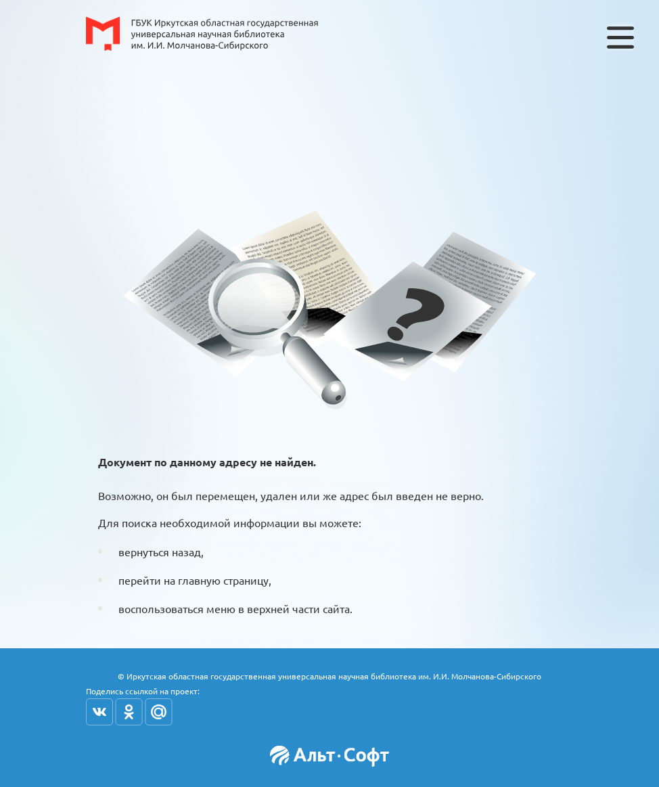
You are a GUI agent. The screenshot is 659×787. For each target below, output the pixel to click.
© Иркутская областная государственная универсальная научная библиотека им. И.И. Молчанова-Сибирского (329, 676)
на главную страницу (216, 580)
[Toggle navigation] (620, 37)
